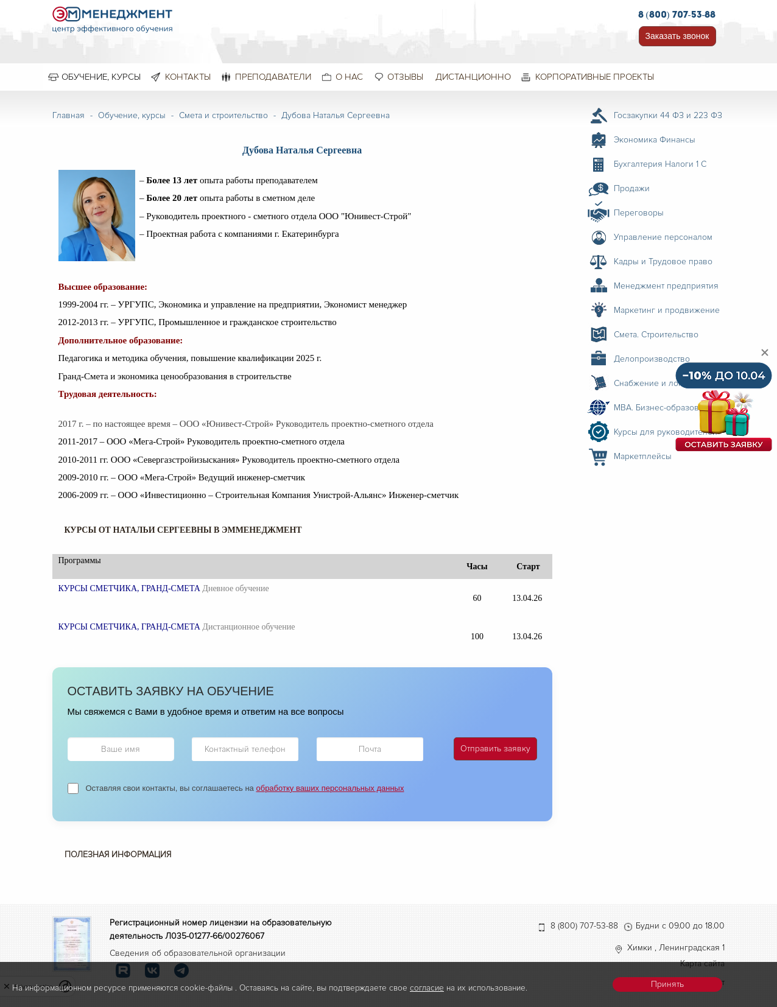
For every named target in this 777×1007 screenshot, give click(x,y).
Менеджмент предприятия (666, 286)
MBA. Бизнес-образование (666, 407)
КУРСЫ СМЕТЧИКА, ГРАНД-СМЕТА (129, 588)
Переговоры (639, 213)
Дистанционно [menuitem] (473, 76)
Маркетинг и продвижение (667, 310)
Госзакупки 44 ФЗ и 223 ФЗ (668, 115)
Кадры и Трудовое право (663, 261)
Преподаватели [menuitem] (273, 76)
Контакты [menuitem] (188, 76)
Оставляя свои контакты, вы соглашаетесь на (245, 788)
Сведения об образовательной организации (198, 953)
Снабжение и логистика (661, 383)
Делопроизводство (652, 359)
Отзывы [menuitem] (405, 76)
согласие (427, 988)
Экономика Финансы (654, 140)
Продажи (632, 188)
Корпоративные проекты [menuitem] (594, 76)
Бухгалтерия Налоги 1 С (660, 164)
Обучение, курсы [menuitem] (101, 76)
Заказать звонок (677, 36)
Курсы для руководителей (665, 432)
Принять (667, 984)
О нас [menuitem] (349, 76)
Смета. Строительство (656, 334)
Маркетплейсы (643, 456)
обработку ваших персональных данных (330, 788)
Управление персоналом (663, 237)
